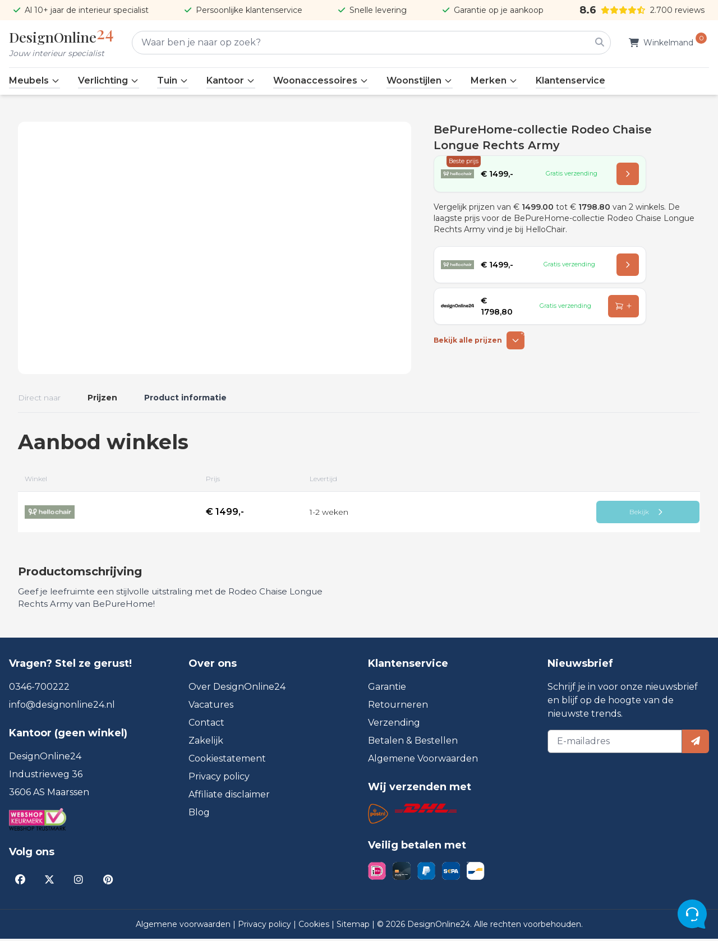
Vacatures (210, 707)
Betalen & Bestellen (413, 742)
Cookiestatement (227, 760)
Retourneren (398, 707)
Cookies (315, 926)
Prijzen (102, 398)
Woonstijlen (419, 80)
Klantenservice (570, 80)
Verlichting (108, 80)
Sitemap (354, 926)
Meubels (34, 80)
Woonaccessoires (321, 80)
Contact (206, 724)
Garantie (387, 689)
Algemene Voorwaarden (423, 760)
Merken (494, 80)
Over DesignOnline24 (237, 689)
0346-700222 (39, 689)
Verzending (394, 724)
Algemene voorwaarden (184, 926)
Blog (199, 814)
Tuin (172, 80)
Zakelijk (205, 742)
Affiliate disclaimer (229, 796)
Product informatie (185, 398)
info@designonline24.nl (62, 707)
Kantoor (230, 80)
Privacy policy (219, 778)
